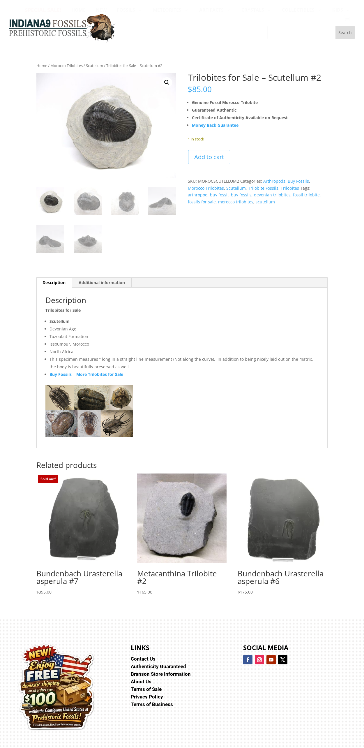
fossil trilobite (306, 195)
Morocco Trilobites (66, 65)
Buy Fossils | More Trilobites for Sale (86, 374)
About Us (141, 681)
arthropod (198, 195)
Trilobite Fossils (263, 188)
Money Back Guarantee (215, 125)
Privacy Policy (147, 697)
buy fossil (219, 195)
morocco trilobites (235, 202)
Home (41, 65)
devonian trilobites (272, 195)
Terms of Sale (146, 689)
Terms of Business (152, 704)
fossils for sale (202, 202)
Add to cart (209, 157)
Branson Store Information (161, 674)
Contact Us (143, 659)
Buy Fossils (298, 181)
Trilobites (290, 188)
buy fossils (241, 195)
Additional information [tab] (102, 282)
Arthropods (274, 181)
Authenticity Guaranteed (158, 666)
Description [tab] (54, 282)
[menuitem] (43, 10)
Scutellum (94, 65)
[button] (167, 82)
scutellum (265, 202)
